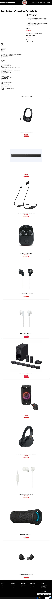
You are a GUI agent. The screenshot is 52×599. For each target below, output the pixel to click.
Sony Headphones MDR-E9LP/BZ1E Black (26, 293)
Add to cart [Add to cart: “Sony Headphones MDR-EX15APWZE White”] (26, 497)
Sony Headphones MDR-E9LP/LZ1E (26, 333)
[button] (27, 41)
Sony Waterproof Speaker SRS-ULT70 (26, 534)
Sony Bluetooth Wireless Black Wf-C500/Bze (26, 574)
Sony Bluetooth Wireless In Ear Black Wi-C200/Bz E (26, 213)
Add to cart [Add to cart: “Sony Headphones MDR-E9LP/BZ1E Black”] (26, 296)
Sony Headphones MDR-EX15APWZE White (26, 494)
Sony (29, 28)
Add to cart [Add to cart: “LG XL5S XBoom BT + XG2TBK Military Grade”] (26, 417)
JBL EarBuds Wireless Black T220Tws (26, 253)
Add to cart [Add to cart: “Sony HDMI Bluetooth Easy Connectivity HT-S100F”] (26, 176)
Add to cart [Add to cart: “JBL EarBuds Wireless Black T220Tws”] (26, 256)
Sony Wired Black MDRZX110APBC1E (26, 132)
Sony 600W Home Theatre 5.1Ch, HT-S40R (26, 373)
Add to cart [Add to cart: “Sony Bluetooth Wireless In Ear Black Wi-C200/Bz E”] (26, 216)
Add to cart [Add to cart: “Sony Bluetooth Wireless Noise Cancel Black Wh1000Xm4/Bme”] (26, 457)
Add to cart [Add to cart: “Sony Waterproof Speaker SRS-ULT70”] (26, 537)
